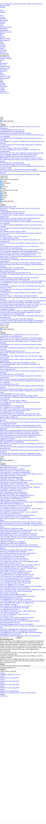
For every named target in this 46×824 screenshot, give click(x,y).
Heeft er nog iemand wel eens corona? (14, 482)
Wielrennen (3, 50)
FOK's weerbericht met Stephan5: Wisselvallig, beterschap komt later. (23, 301)
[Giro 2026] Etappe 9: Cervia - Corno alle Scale (16, 505)
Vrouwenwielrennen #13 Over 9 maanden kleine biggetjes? (20, 578)
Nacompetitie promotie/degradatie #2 (13, 492)
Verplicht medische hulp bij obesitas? (13, 594)
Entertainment (4, 30)
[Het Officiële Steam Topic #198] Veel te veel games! (18, 535)
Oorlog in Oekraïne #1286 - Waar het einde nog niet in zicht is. (21, 522)
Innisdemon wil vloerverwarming (12, 556)
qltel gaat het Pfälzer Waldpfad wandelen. (15, 573)
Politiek (2, 23)
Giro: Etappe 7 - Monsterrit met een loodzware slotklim (18, 169)
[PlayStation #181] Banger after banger (14, 607)
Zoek (10, 4)
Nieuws (23, 4)
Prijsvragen (3, 86)
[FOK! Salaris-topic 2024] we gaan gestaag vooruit (18, 611)
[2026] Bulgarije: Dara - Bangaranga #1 (14, 494)
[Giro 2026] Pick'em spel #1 (11, 490)
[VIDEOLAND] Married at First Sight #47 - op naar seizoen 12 (21, 508)
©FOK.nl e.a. (4, 696)
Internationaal (4, 20)
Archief (7, 5)
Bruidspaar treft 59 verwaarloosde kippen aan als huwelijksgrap (21, 632)
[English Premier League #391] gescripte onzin (17, 566)
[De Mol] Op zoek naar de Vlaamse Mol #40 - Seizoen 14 (20, 487)
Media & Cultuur (5, 38)
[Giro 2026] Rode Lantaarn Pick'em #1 (14, 489)
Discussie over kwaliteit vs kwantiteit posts (15, 472)
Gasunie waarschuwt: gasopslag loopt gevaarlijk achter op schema (22, 379)
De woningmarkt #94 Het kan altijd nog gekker (17, 550)
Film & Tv (5, 186)
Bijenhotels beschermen (9, 609)
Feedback (3, 91)
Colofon (2, 89)
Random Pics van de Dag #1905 (12, 131)
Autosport (3, 47)
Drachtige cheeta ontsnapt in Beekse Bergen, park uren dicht (20, 425)
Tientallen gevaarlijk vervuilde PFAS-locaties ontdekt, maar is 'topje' (22, 589)
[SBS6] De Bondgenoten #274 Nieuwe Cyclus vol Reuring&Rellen (23, 502)
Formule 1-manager (6, 58)
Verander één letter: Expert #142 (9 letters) (15, 583)
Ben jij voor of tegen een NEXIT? (12, 469)
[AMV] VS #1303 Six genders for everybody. (16, 571)
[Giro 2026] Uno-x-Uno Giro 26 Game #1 (15, 507)
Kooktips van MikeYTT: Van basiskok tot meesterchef (18, 533)
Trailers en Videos (5, 76)
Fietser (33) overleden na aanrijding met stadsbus (17, 617)
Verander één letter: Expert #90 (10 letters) (15, 581)
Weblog (6, 4)
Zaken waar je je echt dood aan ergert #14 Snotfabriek (19, 545)
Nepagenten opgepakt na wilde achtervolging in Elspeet (19, 154)
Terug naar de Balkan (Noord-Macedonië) (15, 497)
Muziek (2, 33)
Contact (2, 88)
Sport (1, 42)
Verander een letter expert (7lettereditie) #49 (16, 591)
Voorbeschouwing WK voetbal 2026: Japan (15, 164)
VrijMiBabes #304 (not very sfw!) (12, 130)
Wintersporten (4, 53)
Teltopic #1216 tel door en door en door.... (15, 485)
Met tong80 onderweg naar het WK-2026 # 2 (15, 273)
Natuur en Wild (6, 616)
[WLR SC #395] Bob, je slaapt (11, 528)
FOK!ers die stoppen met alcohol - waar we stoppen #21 (19, 512)
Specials (2, 5)
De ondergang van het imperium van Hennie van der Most (19, 277)
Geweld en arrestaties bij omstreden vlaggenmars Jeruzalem (20, 312)
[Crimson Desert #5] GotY (10, 513)
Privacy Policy (19, 692)
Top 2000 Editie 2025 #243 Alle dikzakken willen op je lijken (20, 586)
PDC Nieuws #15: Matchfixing (11, 479)
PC (1, 61)
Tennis (2, 48)
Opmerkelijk (3, 28)
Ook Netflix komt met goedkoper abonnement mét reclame (20, 174)
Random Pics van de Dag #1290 (12, 407)
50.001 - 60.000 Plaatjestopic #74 (13, 498)
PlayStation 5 (4, 70)
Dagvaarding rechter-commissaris (12, 569)
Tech (1, 25)
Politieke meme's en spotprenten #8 (13, 500)
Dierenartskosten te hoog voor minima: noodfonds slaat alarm (20, 310)
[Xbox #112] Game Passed (10, 634)
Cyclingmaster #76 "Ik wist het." (12, 584)
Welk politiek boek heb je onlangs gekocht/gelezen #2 (18, 631)
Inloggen (2, 7)
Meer (1, 81)
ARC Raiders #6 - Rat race (10, 563)
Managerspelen (4, 55)
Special (4, 197)
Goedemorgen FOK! (8, 206)
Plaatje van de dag (8, 604)
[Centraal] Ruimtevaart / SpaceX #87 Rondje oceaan (18, 568)
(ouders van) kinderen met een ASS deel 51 (15, 606)
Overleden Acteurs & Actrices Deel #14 (14, 560)
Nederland (3, 18)
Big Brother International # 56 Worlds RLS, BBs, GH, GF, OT (21, 474)
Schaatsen (3, 51)
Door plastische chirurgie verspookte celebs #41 (17, 574)
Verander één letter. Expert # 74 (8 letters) (15, 588)
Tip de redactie (4, 93)
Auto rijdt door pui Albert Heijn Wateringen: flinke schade (20, 433)
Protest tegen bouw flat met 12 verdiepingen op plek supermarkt (21, 523)
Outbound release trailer (9, 238)
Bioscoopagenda (5, 40)
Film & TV (3, 71)
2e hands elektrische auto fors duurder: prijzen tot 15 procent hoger (22, 536)
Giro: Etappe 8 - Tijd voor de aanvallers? (14, 148)
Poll (3, 199)
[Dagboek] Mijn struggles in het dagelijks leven (17, 603)
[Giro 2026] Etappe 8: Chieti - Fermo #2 (14, 614)
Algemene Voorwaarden (7, 692)
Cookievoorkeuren (30, 692)
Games (2, 60)
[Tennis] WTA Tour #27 (10, 622)
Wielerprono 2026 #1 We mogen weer (14, 619)
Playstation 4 (4, 63)
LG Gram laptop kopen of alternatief (13, 551)
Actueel (2, 17)
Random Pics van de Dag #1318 (12, 405)
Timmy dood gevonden (9, 612)
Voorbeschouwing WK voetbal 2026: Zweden (15, 133)
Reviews (34, 4)
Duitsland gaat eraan (8, 467)
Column (4, 194)
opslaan (3, 124)
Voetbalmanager (5, 56)
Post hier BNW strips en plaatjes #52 (13, 543)
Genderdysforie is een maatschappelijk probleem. (17, 515)
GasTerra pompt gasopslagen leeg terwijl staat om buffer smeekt (21, 430)
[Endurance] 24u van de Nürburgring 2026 (15, 465)
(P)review (5, 195)
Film (1, 35)
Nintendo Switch (5, 66)
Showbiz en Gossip (5, 27)
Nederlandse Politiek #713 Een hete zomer (15, 532)
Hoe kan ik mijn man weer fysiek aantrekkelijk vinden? (19, 561)
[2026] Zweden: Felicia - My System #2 (14, 517)
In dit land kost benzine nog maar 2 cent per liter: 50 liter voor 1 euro (23, 304)
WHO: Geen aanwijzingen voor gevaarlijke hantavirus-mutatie (20, 253)
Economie (3, 22)
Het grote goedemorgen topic (11, 477)
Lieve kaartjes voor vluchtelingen (12, 541)
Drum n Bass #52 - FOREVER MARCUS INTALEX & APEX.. (21, 484)
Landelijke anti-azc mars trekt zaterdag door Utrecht (18, 156)
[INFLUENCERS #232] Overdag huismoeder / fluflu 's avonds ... (22, 530)
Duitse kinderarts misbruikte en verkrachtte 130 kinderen (19, 306)
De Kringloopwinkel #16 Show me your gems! (16, 624)
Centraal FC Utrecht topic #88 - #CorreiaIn (15, 555)
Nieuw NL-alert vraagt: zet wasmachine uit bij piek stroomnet (21, 158)
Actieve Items (17, 4)
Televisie (2, 37)
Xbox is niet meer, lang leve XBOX (13, 231)
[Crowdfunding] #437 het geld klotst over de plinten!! (19, 629)
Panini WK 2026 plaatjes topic (12, 503)
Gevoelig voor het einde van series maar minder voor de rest (20, 565)
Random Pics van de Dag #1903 (12, 314)
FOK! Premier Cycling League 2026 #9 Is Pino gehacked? (20, 636)
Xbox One (3, 65)
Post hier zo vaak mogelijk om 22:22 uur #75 (16, 576)
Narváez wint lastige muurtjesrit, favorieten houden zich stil (20, 218)
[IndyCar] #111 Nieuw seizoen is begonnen (15, 599)
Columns (28, 4)
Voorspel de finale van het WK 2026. (13, 510)
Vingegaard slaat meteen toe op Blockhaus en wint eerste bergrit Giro (22, 281)
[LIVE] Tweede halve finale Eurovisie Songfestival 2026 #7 (20, 621)
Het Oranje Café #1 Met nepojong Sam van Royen (17, 495)
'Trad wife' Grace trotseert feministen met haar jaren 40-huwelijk (21, 153)
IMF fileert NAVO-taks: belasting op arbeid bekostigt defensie (21, 455)
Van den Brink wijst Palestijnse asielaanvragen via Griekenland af (22, 320)
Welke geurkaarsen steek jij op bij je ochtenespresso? (18, 553)
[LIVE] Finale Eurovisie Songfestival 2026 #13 (16, 480)
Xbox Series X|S (5, 68)
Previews (40, 4)
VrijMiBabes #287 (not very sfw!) (12, 394)
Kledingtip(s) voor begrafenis (11, 598)
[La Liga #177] (7, 540)
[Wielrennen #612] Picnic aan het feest (13, 558)
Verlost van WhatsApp (8, 593)
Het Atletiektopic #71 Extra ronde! (13, 475)
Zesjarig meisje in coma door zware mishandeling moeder (20, 538)
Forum (2, 4)
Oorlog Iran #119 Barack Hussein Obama (15, 470)
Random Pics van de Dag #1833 (12, 412)
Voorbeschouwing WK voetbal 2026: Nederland (16, 319)
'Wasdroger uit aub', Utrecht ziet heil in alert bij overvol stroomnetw (23, 601)
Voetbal (2, 43)
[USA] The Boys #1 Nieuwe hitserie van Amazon (17, 596)
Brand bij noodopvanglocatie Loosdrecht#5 (15, 579)
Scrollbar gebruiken (8, 121)
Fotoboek (3, 84)
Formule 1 (3, 45)
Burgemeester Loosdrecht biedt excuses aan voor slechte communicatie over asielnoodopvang (19, 247)
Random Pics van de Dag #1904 (12, 163)
